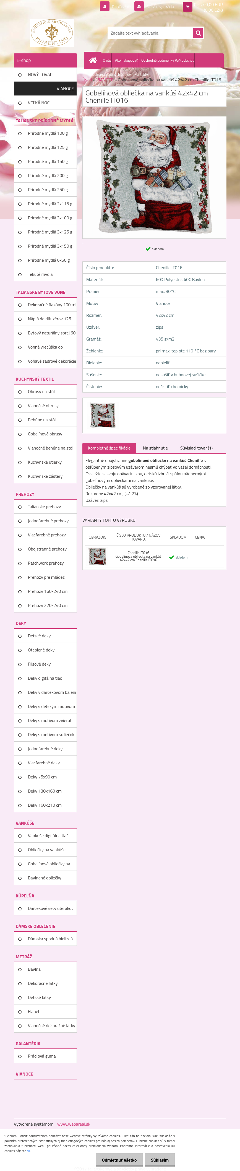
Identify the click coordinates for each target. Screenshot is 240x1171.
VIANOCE (65, 88)
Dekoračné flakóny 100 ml (52, 304)
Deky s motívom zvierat (50, 720)
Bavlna (34, 969)
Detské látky (39, 997)
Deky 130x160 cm (45, 791)
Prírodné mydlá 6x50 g (49, 260)
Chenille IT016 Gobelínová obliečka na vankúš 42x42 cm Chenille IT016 (138, 556)
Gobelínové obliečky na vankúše (49, 865)
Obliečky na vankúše (47, 849)
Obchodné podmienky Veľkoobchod (167, 60)
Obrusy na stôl (41, 391)
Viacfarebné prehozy (47, 534)
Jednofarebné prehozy (48, 520)
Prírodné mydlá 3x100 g (50, 217)
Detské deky (39, 635)
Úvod (87, 79)
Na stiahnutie (155, 448)
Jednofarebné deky (45, 748)
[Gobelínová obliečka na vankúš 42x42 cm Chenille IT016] (102, 402)
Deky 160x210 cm (45, 805)
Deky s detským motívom (51, 706)
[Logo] (52, 33)
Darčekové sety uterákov (51, 908)
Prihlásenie (118, 6)
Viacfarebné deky (44, 762)
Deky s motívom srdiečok (51, 734)
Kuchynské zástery (45, 476)
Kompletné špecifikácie (109, 448)
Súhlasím (159, 1160)
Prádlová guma (42, 1056)
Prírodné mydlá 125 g (48, 147)
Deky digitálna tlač (45, 678)
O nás (107, 60)
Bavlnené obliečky (44, 877)
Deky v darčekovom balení (52, 692)
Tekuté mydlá (40, 274)
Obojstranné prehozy (47, 549)
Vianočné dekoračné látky (51, 1025)
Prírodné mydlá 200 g (48, 175)
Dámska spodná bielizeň (50, 938)
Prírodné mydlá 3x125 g (50, 232)
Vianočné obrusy (43, 405)
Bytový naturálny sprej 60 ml (51, 334)
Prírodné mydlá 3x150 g (50, 246)
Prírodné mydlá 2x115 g (50, 203)
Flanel (33, 1011)
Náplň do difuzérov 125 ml (49, 320)
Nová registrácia (158, 6)
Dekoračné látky (43, 983)
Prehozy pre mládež (46, 577)
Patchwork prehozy (46, 563)
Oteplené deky (41, 649)
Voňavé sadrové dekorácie (52, 361)
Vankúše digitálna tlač (48, 835)
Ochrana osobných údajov (111, 74)
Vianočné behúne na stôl (50, 448)
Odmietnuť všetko (116, 1160)
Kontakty (141, 74)
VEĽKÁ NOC (38, 102)
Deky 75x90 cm (42, 776)
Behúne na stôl (42, 419)
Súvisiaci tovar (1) (196, 448)
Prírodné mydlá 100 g (48, 133)
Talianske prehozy (44, 506)
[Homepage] (94, 60)
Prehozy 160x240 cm (47, 591)
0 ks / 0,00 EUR (208, 4)
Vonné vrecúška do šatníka (45, 349)
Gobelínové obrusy (45, 433)
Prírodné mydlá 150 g (48, 161)
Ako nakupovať (126, 60)
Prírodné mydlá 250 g (48, 189)
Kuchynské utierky (45, 462)
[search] (198, 33)
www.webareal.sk (73, 1124)
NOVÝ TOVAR (40, 74)
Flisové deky (39, 664)
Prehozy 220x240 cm (47, 605)
